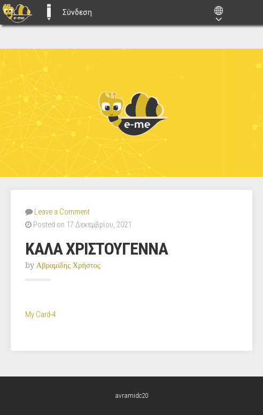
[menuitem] (17, 12)
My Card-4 (40, 314)
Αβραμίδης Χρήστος (68, 265)
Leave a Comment (62, 212)
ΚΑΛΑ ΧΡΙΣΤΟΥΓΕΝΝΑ (96, 249)
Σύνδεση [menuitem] (77, 12)
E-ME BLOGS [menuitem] (49, 12)
